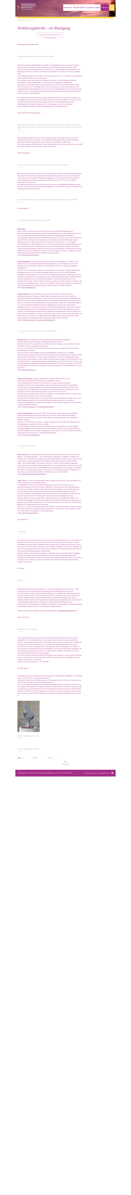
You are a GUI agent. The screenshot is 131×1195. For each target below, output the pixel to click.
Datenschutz (94, 1191)
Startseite (21, 20)
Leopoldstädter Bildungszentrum (67, 934)
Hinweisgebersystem (104, 1191)
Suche (112, 7)
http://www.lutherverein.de (30, 767)
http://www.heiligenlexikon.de (46, 480)
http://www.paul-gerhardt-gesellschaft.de (34, 728)
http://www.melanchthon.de (30, 415)
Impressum (87, 1191)
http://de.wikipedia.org (29, 448)
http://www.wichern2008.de (46, 604)
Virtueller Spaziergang (50, 34)
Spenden (108, 2)
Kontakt (98, 2)
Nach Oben (65, 1182)
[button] (24, 1176)
